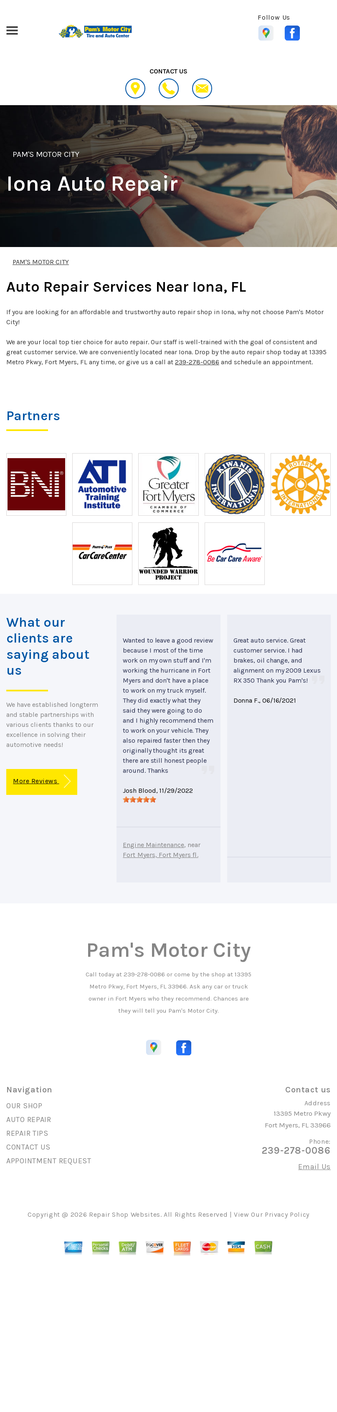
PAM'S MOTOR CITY (46, 154)
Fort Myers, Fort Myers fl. (160, 855)
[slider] (139, 799)
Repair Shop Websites (124, 1214)
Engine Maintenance (153, 845)
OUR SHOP (24, 1105)
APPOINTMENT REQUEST (48, 1160)
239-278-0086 (197, 362)
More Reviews (41, 781)
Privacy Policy (287, 1214)
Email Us (314, 1166)
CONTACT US (28, 1147)
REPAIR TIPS (27, 1133)
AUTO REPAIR (28, 1119)
